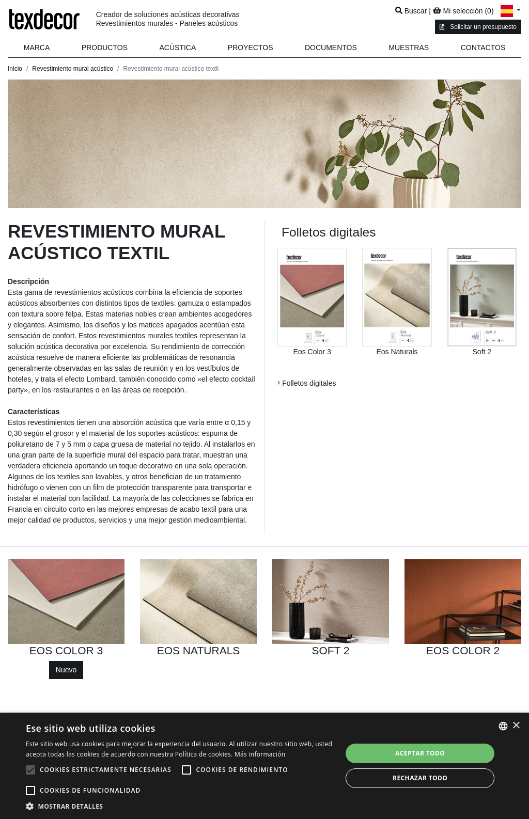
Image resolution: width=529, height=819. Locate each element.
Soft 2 (482, 352)
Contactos (483, 47)
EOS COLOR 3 (66, 650)
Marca (37, 47)
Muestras (408, 47)
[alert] (264, 766)
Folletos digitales (306, 383)
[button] (105, 47)
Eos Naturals (396, 352)
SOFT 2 (330, 650)
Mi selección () (463, 11)
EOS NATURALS (198, 650)
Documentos (331, 47)
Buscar (411, 11)
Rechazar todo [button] (420, 778)
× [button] (516, 726)
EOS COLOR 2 (463, 650)
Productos (105, 47)
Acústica (178, 47)
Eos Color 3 (312, 352)
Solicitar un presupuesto (478, 26)
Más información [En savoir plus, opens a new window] (260, 754)
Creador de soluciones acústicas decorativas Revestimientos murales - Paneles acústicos (168, 18)
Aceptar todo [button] (420, 753)
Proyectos (250, 47)
